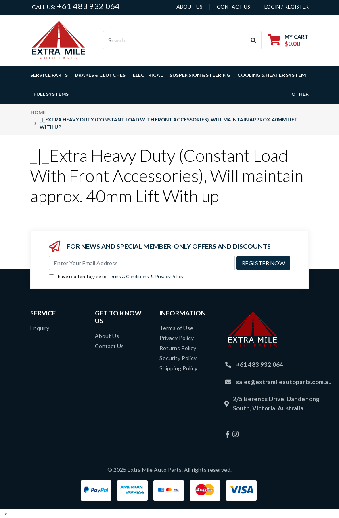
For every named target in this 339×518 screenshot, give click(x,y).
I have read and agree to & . (116, 276)
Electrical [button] (148, 75)
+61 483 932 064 (88, 6)
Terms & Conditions (128, 276)
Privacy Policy (169, 276)
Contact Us (109, 346)
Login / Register (286, 7)
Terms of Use (176, 327)
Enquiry (39, 327)
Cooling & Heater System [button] (271, 75)
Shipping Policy (178, 368)
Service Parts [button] (49, 75)
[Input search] (174, 40)
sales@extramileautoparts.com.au (284, 381)
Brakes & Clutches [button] (100, 75)
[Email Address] (142, 263)
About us (189, 7)
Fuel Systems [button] (51, 94)
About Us (107, 335)
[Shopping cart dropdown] (288, 40)
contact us (233, 7)
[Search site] (254, 40)
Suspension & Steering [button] (200, 75)
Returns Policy (177, 348)
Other (300, 94)
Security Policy (178, 358)
